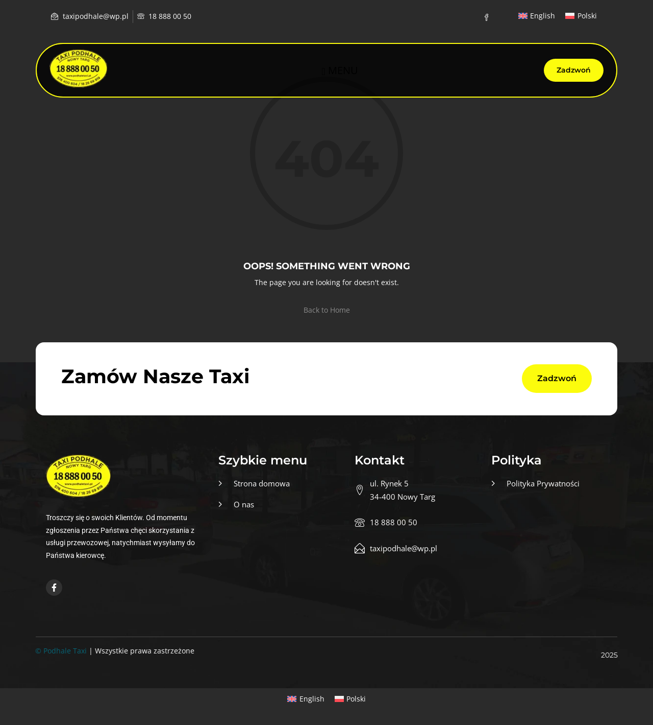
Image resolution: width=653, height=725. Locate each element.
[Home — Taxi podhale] (78, 68)
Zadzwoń (574, 70)
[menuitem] (537, 15)
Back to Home (327, 310)
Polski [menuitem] (587, 15)
